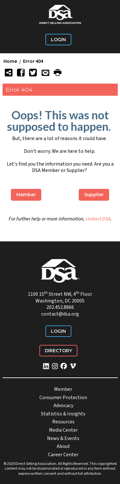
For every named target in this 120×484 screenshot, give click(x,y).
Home (10, 61)
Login (58, 39)
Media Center (63, 430)
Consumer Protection (63, 397)
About (63, 446)
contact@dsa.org (60, 313)
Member (26, 194)
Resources (63, 421)
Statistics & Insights (63, 413)
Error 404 (33, 61)
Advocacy (63, 405)
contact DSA (97, 218)
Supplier (94, 194)
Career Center (63, 454)
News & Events (63, 438)
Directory (58, 351)
